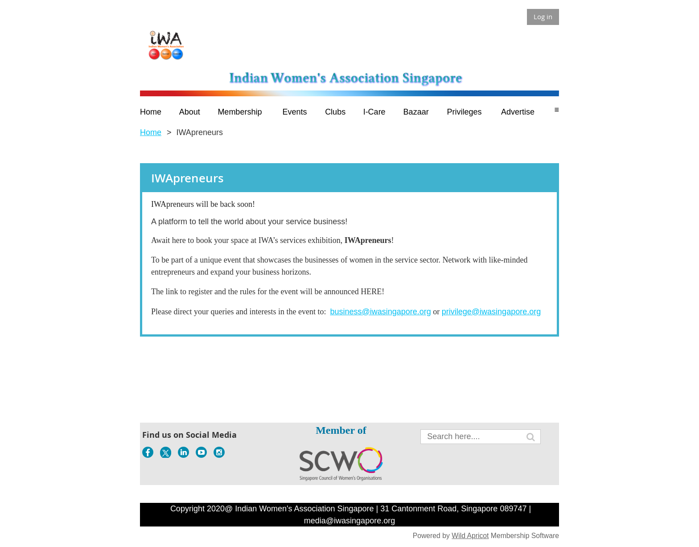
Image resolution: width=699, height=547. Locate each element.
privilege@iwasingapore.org (491, 311)
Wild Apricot (470, 535)
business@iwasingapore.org (380, 311)
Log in (543, 16)
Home (150, 132)
